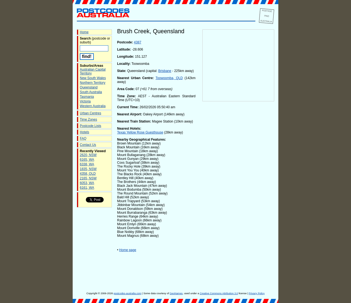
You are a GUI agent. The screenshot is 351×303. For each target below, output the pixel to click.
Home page (127, 250)
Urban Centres (90, 113)
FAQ (83, 138)
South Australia (91, 92)
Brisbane (164, 71)
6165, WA (87, 160)
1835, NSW (88, 169)
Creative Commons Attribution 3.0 (219, 293)
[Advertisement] (238, 192)
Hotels (84, 132)
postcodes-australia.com (127, 293)
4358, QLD (88, 174)
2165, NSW (88, 178)
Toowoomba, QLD (169, 78)
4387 (137, 42)
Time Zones (88, 119)
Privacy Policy (257, 293)
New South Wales (93, 78)
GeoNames (176, 293)
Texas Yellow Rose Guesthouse (140, 132)
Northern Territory (92, 83)
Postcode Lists (90, 126)
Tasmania (87, 97)
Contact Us (88, 145)
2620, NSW (88, 155)
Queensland (89, 87)
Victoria (85, 101)
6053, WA (87, 183)
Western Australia (93, 106)
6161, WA (87, 188)
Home (84, 32)
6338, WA (87, 164)
